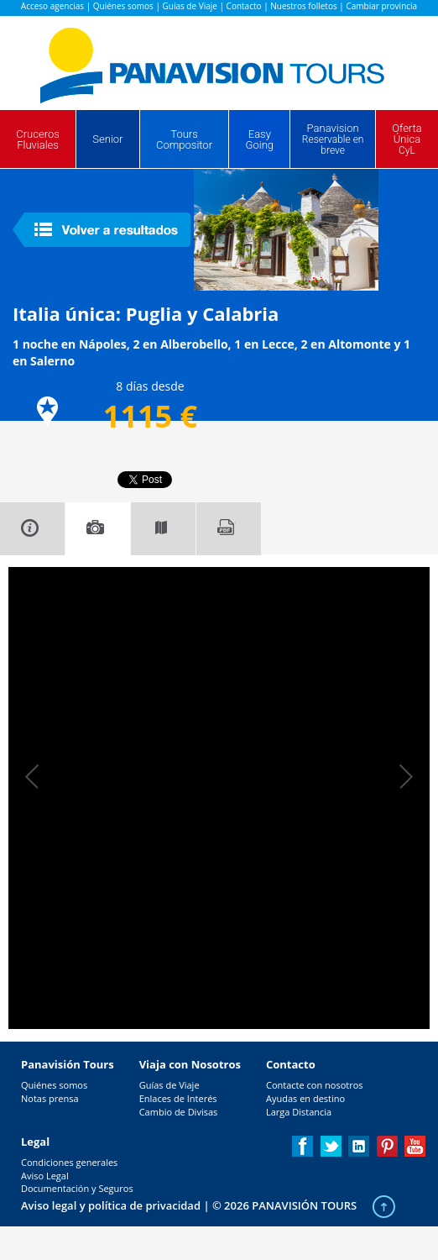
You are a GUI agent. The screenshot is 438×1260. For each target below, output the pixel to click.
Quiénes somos (123, 6)
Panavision (333, 139)
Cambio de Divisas (178, 1111)
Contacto (244, 6)
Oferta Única (407, 139)
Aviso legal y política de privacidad (111, 1205)
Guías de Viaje (190, 6)
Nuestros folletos (303, 6)
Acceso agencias (52, 6)
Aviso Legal (45, 1175)
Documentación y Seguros (77, 1188)
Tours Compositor (184, 139)
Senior (107, 139)
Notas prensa (50, 1098)
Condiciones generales (69, 1162)
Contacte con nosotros (314, 1085)
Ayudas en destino (305, 1098)
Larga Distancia (298, 1111)
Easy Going (260, 139)
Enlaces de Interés (178, 1098)
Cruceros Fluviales (38, 139)
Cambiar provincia (381, 6)
